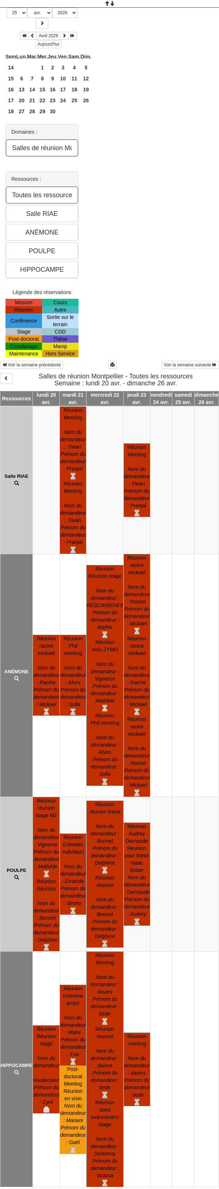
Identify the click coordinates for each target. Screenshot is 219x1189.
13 (22, 89)
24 (63, 100)
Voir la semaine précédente (31, 364)
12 (86, 78)
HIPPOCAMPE (16, 1065)
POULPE (16, 870)
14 (11, 67)
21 (32, 100)
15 (11, 78)
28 (32, 111)
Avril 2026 (48, 35)
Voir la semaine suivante (190, 364)
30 (52, 111)
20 (22, 100)
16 (11, 89)
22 (42, 100)
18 (74, 89)
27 (22, 111)
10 (63, 78)
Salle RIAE (16, 476)
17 (63, 89)
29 (42, 111)
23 (52, 100)
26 (86, 100)
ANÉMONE (16, 671)
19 (86, 89)
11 (74, 78)
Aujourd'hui (48, 44)
